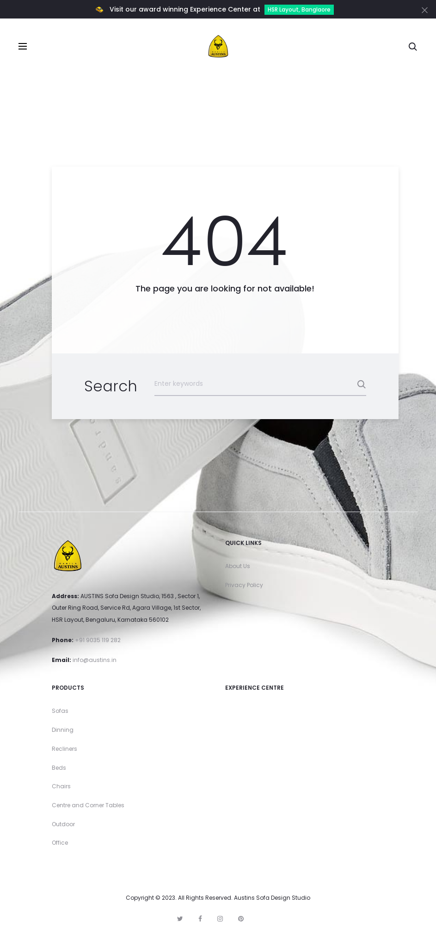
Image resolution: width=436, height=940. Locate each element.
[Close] (424, 10)
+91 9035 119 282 (98, 640)
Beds (59, 768)
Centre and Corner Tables (88, 805)
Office (60, 843)
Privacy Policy (244, 585)
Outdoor (63, 824)
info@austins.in (95, 660)
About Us (237, 566)
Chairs (61, 786)
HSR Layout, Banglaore (299, 9)
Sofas (60, 711)
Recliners (64, 749)
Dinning (63, 730)
